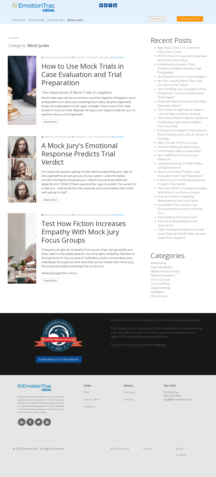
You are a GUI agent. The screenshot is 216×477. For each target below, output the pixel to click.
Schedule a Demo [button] (190, 18)
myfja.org (158, 345)
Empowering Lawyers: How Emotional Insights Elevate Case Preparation (179, 68)
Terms (179, 448)
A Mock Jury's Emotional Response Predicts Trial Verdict (79, 154)
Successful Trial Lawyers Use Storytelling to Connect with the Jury (180, 209)
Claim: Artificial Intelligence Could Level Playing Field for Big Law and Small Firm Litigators (181, 234)
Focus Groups (160, 279)
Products (89, 406)
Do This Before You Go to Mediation (182, 76)
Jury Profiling (160, 283)
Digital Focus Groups (165, 271)
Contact (128, 399)
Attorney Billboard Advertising (178, 147)
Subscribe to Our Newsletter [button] (59, 359)
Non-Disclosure (120, 448)
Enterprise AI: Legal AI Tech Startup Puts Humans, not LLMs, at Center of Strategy (183, 134)
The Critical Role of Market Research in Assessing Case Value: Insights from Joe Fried (183, 122)
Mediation (157, 292)
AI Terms (181, 455)
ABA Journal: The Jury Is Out (178, 142)
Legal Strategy (161, 287)
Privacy (147, 448)
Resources (74, 20)
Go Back (14, 38)
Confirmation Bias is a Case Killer (179, 151)
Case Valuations (161, 267)
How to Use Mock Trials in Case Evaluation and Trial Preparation (82, 74)
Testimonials (36, 20)
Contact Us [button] (157, 18)
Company (129, 392)
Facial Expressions (163, 275)
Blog (86, 392)
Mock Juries (116, 57)
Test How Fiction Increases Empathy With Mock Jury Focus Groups (83, 232)
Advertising (158, 263)
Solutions (18, 20)
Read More (50, 121)
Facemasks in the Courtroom (177, 217)
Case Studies (56, 20)
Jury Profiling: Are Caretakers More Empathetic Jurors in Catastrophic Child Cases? (182, 93)
